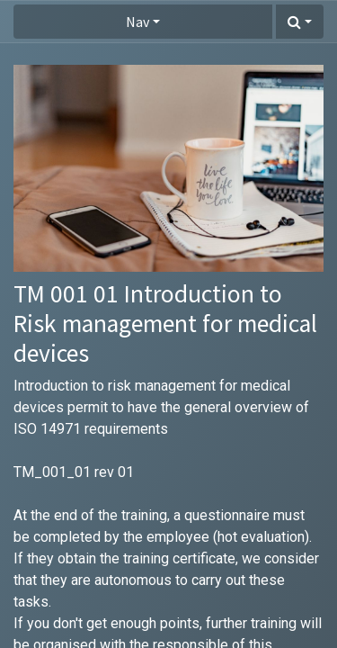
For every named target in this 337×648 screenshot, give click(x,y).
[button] (300, 21)
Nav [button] (137, 22)
